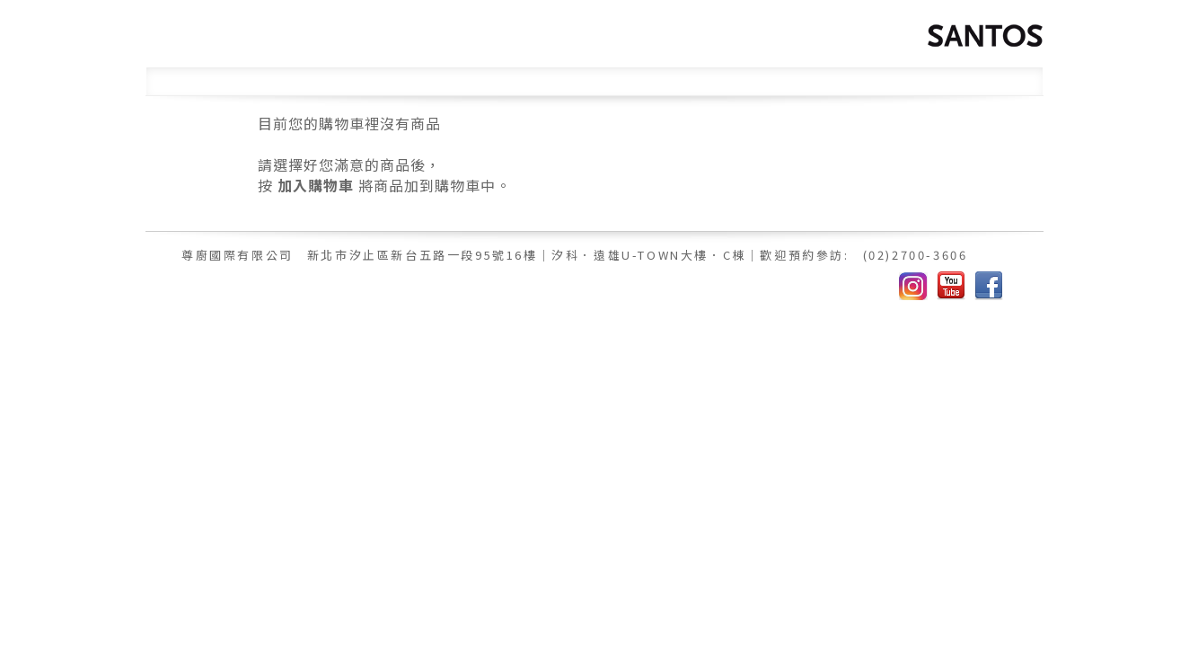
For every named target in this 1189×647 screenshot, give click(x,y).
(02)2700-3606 (915, 254)
